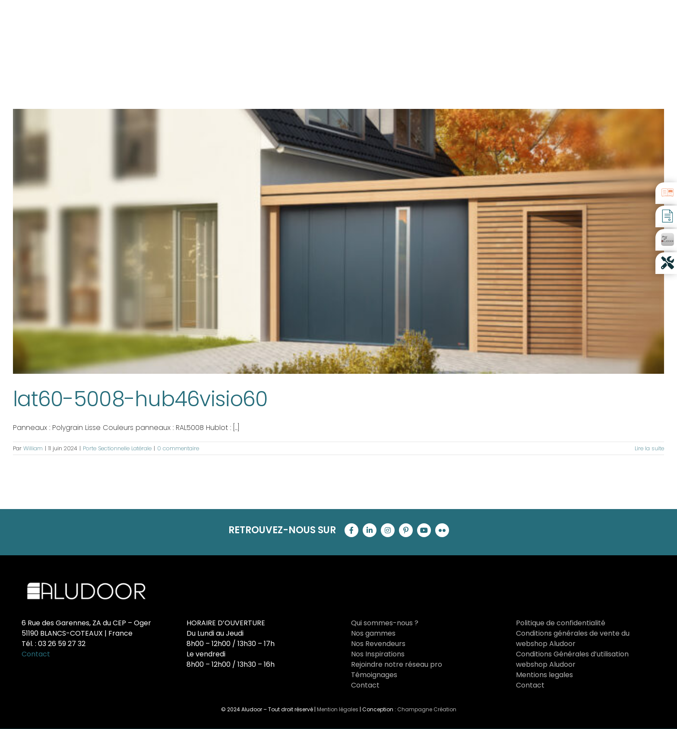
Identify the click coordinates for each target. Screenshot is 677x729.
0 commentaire (178, 448)
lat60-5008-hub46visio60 (140, 399)
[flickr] (442, 530)
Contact (36, 654)
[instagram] (388, 530)
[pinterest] (406, 530)
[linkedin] (369, 530)
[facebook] (351, 530)
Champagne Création (426, 709)
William (33, 448)
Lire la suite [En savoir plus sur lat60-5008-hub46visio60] (649, 448)
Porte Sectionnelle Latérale (117, 448)
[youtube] (424, 530)
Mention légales (337, 709)
